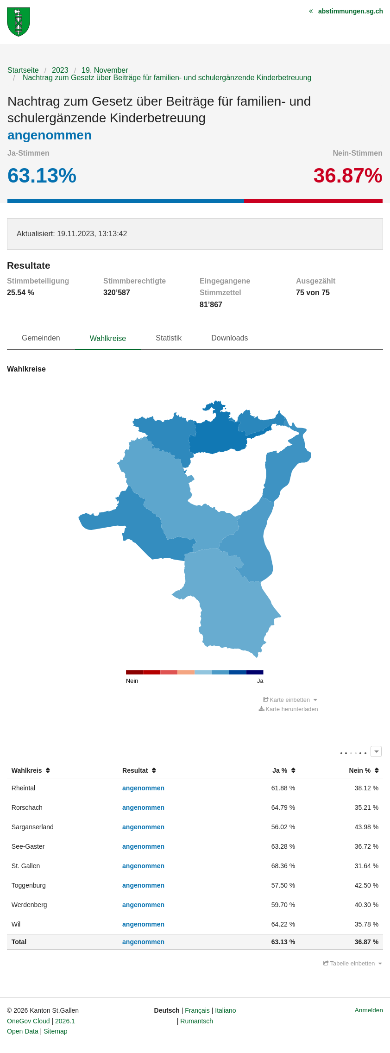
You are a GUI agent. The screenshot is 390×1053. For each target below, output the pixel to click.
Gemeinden (41, 338)
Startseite (23, 70)
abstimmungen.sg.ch (350, 11)
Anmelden (369, 1010)
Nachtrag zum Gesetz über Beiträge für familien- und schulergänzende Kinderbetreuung (165, 78)
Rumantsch (196, 1021)
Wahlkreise (108, 338)
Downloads (229, 338)
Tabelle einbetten (352, 963)
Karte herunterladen (288, 709)
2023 (60, 70)
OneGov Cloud (28, 1021)
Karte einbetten (290, 700)
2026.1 (65, 1021)
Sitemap (55, 1031)
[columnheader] (62, 771)
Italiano (225, 1011)
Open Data (22, 1031)
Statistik (169, 338)
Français (197, 1011)
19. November (105, 70)
